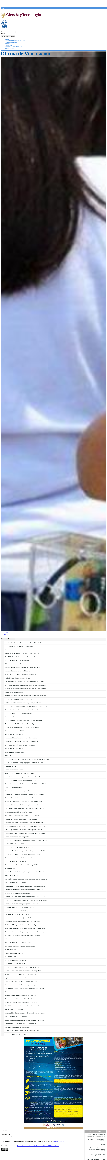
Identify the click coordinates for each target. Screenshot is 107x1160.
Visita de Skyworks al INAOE (13, 875)
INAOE (6, 633)
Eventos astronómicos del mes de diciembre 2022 (18, 660)
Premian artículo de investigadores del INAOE (17, 671)
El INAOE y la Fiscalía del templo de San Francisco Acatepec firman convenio (26, 706)
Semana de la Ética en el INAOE (14, 734)
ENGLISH (3, 8)
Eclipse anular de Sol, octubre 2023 (14, 752)
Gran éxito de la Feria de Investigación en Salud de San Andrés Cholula (24, 777)
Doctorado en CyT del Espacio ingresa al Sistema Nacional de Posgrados (24, 794)
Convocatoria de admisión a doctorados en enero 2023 (19, 798)
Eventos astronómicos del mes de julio (15, 882)
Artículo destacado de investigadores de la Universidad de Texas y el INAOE (25, 784)
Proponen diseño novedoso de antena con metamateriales (20, 995)
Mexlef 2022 (8, 755)
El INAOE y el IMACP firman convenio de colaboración (20, 674)
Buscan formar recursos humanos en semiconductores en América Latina (24, 889)
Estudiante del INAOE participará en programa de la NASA (21, 981)
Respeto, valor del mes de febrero (14, 1009)
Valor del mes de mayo (11, 939)
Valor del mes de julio (11, 868)
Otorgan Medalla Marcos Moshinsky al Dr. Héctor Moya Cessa (22, 1030)
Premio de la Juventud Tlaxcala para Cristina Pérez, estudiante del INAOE (25, 851)
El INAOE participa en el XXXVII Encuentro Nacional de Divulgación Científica (27, 759)
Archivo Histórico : (6, 1131)
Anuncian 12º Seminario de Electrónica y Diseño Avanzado (21, 819)
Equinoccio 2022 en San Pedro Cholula (15, 977)
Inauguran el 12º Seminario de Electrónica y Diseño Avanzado (21, 805)
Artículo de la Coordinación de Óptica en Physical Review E (21, 710)
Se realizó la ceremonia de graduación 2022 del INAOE (20, 699)
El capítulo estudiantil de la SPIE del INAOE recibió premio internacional (25, 826)
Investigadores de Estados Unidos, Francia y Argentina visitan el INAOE (24, 872)
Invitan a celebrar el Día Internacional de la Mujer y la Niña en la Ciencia (24, 1013)
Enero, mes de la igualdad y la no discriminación (18, 1027)
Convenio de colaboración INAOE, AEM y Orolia (18, 910)
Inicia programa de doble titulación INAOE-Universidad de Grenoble (23, 720)
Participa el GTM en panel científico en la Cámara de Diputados (22, 925)
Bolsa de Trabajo (9, 48)
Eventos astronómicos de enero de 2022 (15, 1034)
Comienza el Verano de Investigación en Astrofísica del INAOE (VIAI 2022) (25, 896)
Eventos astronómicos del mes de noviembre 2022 (18, 713)
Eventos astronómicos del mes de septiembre (17, 836)
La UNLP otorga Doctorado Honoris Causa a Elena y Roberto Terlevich (24, 643)
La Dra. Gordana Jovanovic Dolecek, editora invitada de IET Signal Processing (26, 840)
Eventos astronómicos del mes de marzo (16, 992)
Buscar (3, 33)
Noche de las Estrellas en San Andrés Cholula (17, 678)
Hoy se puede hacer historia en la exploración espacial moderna (22, 791)
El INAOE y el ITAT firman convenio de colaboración (19, 847)
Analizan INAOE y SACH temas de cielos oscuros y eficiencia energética (25, 886)
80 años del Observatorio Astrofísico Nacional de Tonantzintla (21, 1002)
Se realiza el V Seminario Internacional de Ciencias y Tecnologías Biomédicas (26, 688)
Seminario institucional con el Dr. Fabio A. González (19, 858)
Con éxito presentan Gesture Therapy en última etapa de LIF (21, 865)
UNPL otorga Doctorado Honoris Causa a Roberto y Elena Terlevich (23, 829)
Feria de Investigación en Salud (13, 787)
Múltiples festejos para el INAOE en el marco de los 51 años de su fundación (25, 695)
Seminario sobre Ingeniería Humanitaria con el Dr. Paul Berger (22, 815)
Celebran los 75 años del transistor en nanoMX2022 (19, 646)
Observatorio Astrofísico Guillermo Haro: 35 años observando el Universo (25, 833)
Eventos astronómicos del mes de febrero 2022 (17, 1016)
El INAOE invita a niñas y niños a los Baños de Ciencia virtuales (22, 1006)
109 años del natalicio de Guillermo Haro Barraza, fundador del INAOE (24, 974)
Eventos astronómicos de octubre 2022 (15, 769)
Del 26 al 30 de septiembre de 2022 (14, 843)
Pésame (7, 650)
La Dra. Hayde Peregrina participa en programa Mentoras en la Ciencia (24, 762)
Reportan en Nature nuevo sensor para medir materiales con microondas (24, 988)
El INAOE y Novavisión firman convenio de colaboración (20, 745)
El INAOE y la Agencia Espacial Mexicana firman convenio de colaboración (25, 685)
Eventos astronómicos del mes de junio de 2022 (18, 918)
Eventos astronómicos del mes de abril (15, 960)
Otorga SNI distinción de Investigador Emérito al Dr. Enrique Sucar (23, 970)
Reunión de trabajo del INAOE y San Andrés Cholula (19, 907)
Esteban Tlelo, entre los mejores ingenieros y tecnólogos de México (23, 702)
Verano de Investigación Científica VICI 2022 (17, 893)
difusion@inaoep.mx (58, 1141)
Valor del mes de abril (11, 956)
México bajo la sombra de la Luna (14, 953)
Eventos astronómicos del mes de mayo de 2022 (18, 942)
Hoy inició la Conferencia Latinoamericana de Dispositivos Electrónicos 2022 (26, 879)
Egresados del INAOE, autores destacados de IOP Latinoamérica (22, 921)
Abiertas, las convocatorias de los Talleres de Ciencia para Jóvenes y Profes (25, 928)
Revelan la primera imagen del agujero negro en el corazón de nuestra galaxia (26, 932)
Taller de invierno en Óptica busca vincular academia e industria (22, 664)
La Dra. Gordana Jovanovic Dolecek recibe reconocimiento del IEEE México (26, 900)
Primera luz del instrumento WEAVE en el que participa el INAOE (23, 653)
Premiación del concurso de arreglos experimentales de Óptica (21, 903)
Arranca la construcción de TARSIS (14, 731)
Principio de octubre (10, 766)
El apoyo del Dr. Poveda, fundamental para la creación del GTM (22, 967)
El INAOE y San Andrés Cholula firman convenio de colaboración (23, 854)
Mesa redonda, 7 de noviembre (13, 717)
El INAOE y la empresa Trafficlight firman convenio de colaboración (23, 801)
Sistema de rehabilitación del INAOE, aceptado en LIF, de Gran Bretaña (24, 1020)
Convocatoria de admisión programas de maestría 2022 (20, 946)
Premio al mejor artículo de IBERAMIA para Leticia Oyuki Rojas (22, 667)
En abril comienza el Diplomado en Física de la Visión (19, 999)
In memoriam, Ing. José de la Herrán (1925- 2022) (18, 812)
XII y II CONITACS (10, 949)
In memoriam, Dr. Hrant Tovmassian (15, 963)
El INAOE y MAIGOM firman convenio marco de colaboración (22, 780)
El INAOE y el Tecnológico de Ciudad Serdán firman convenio (22, 727)
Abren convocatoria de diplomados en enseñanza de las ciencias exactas (24, 808)
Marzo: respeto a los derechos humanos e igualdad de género (21, 985)
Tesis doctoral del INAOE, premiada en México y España (20, 724)
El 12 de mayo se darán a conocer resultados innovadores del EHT (23, 935)
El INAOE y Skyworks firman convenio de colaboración (20, 657)
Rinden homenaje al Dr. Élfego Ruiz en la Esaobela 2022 (20, 1023)
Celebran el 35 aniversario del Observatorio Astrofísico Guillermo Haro (24, 822)
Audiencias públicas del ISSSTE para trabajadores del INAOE (21, 738)
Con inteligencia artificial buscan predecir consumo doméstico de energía (24, 681)
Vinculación (7, 634)
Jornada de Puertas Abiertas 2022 (14, 692)
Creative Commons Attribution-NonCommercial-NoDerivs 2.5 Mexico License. (38, 1146)
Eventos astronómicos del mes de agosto (16, 861)
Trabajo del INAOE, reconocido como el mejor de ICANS (20, 773)
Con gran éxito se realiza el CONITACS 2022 (17, 914)
